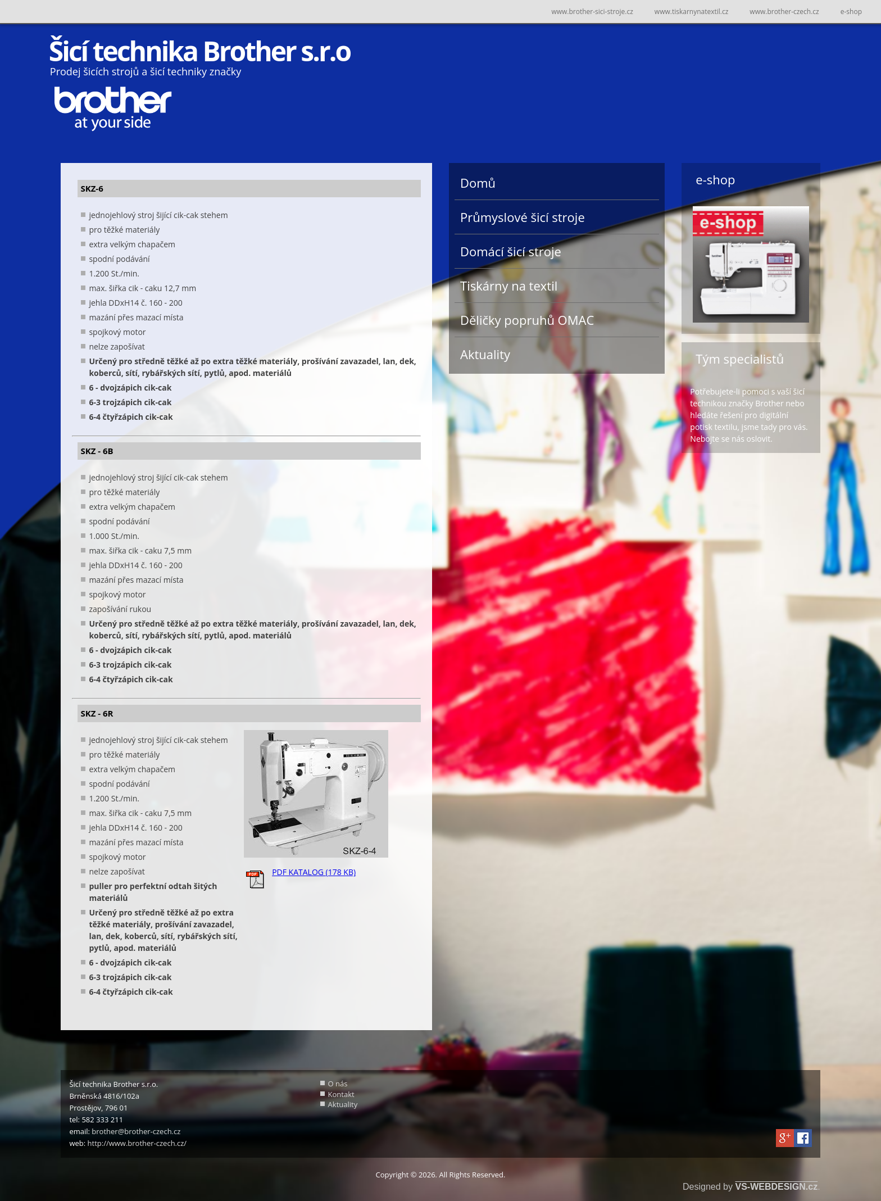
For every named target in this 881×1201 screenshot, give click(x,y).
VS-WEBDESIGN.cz (776, 1186)
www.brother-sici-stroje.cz (592, 11)
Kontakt (341, 1094)
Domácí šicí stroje (510, 251)
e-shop (851, 11)
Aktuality (485, 354)
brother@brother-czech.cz (136, 1131)
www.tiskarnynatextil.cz (692, 11)
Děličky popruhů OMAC (527, 319)
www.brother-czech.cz (784, 11)
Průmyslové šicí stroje (522, 217)
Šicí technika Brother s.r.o (199, 51)
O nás (338, 1083)
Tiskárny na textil (508, 285)
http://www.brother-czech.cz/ (137, 1143)
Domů (478, 182)
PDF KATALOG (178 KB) (314, 872)
